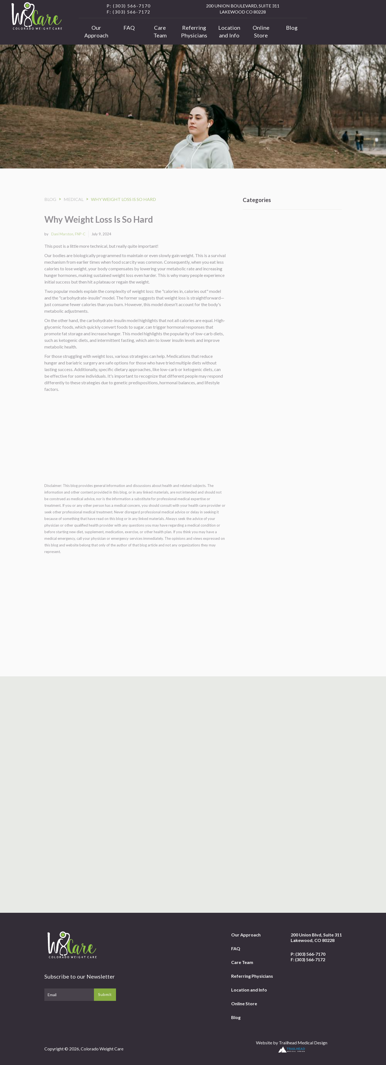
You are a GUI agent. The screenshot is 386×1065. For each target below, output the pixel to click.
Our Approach (96, 31)
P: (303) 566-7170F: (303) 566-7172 (308, 956)
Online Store (261, 31)
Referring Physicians (194, 31)
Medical (73, 199)
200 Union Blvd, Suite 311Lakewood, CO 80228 (316, 937)
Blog (292, 27)
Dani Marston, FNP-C (68, 234)
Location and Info (229, 31)
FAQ (129, 27)
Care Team (160, 31)
